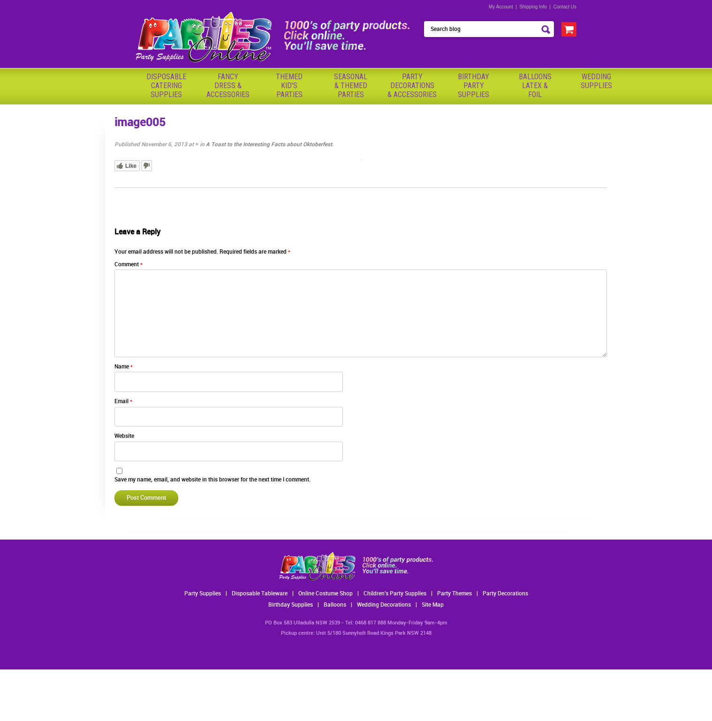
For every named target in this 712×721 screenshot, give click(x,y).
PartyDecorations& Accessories (412, 85)
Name (123, 367)
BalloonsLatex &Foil (535, 85)
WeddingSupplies (596, 81)
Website (124, 436)
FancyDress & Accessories (228, 85)
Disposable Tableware (260, 594)
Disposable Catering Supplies (166, 85)
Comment (128, 265)
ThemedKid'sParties (289, 85)
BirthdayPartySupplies (473, 85)
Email (123, 401)
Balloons (335, 605)
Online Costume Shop (325, 594)
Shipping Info (532, 6)
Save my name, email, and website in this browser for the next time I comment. (212, 480)
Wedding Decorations (384, 605)
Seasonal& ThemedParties (350, 85)
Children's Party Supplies (395, 594)
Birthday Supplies (290, 605)
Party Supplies (202, 594)
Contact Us (564, 6)
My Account (501, 6)
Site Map (433, 605)
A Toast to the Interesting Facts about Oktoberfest (269, 145)
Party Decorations (505, 594)
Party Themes (454, 594)
